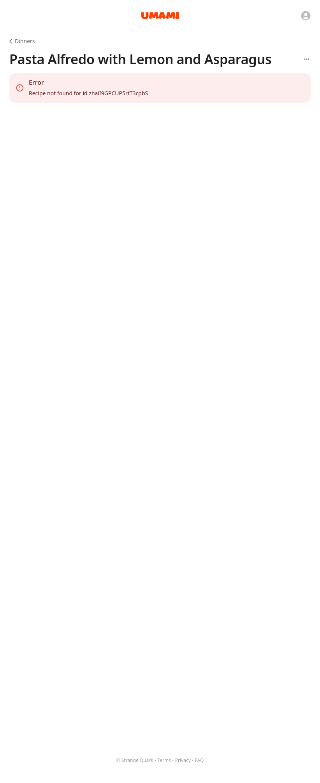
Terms (164, 760)
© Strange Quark (134, 760)
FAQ (199, 760)
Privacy (183, 760)
